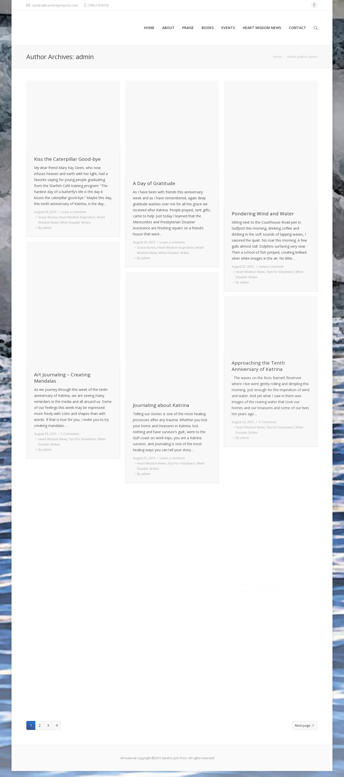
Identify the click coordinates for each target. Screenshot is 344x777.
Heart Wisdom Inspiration (77, 217)
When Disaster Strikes (75, 222)
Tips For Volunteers (280, 272)
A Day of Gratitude (154, 183)
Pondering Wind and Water (263, 214)
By (44, 228)
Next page (302, 725)
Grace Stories (47, 217)
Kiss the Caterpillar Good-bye (67, 159)
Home (277, 56)
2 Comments (70, 434)
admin (85, 56)
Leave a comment (73, 212)
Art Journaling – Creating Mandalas (62, 378)
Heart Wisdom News (250, 272)
